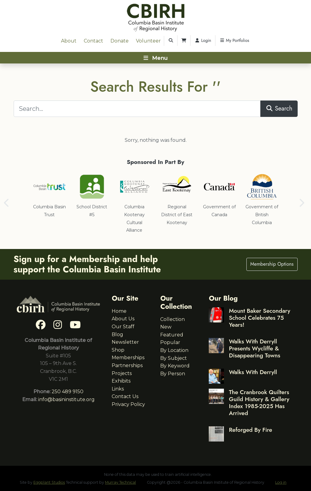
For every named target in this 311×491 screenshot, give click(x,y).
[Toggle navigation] (155, 57)
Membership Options (272, 264)
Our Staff (123, 326)
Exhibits (121, 381)
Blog (117, 334)
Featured (171, 335)
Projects (122, 373)
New (165, 327)
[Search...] (137, 109)
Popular (170, 342)
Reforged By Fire (250, 429)
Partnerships (127, 365)
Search (278, 108)
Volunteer (148, 41)
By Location (174, 350)
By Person (172, 374)
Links (118, 389)
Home (119, 311)
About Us (123, 319)
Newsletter (125, 342)
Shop (118, 350)
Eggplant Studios (49, 482)
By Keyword (175, 366)
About (68, 41)
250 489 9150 (67, 391)
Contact (93, 41)
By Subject (173, 358)
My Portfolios (234, 40)
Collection (172, 319)
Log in (280, 482)
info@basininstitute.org (66, 399)
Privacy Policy (128, 404)
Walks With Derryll (253, 372)
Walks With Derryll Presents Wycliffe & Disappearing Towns (254, 348)
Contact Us (125, 396)
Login (202, 40)
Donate (119, 41)
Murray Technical (120, 482)
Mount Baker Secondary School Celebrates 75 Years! (259, 317)
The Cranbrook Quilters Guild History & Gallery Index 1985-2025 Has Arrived (259, 402)
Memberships (128, 357)
